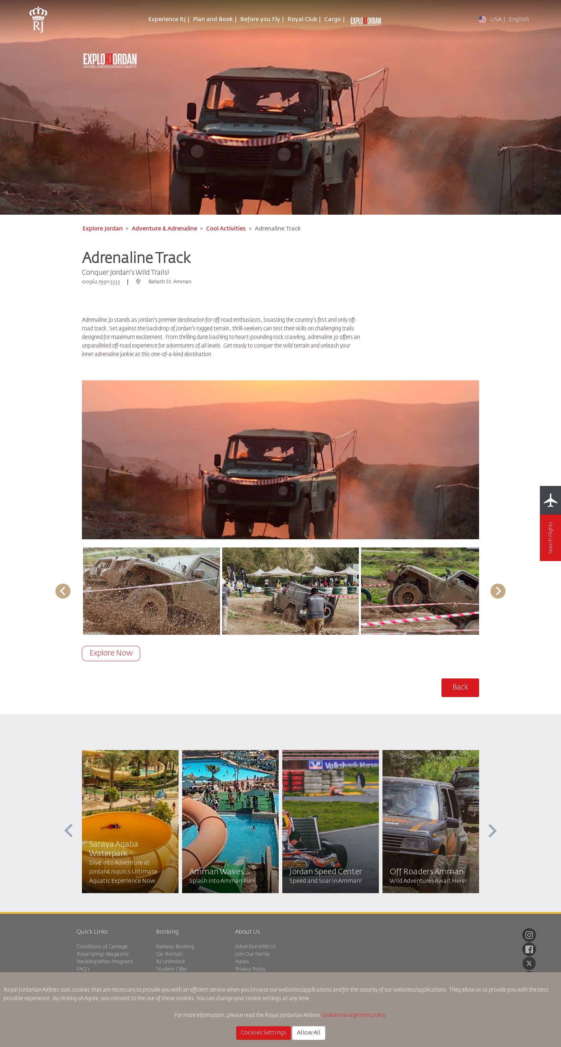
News (242, 961)
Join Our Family (252, 954)
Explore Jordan (102, 229)
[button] (151, 591)
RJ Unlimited (170, 961)
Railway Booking (175, 946)
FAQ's (83, 969)
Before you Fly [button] (260, 20)
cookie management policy (354, 1015)
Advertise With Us (255, 946)
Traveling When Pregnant (105, 961)
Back (460, 687)
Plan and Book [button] (213, 20)
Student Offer (171, 969)
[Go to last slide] (62, 591)
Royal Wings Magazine (103, 954)
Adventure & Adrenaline (164, 229)
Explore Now (111, 653)
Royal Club (302, 20)
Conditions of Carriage (102, 946)
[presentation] (69, 831)
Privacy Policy (250, 969)
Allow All (309, 1033)
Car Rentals (169, 954)
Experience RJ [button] (167, 20)
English (519, 20)
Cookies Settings (263, 1033)
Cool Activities (226, 229)
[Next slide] (498, 591)
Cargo (332, 20)
